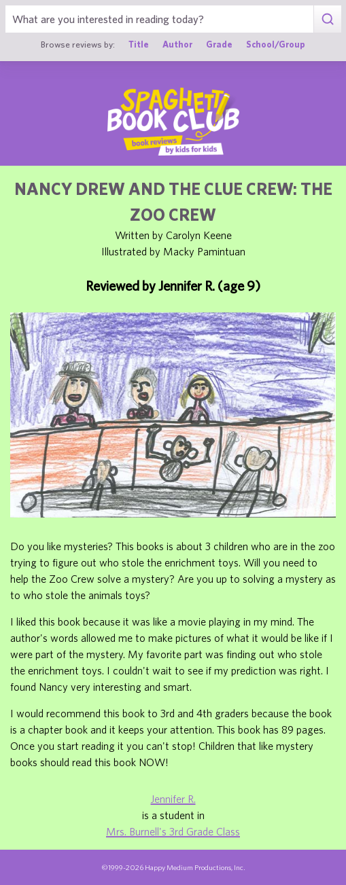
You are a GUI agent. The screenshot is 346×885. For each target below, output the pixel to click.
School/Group (275, 44)
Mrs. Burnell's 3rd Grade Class (173, 831)
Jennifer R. (173, 799)
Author (177, 44)
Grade (219, 44)
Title (138, 44)
